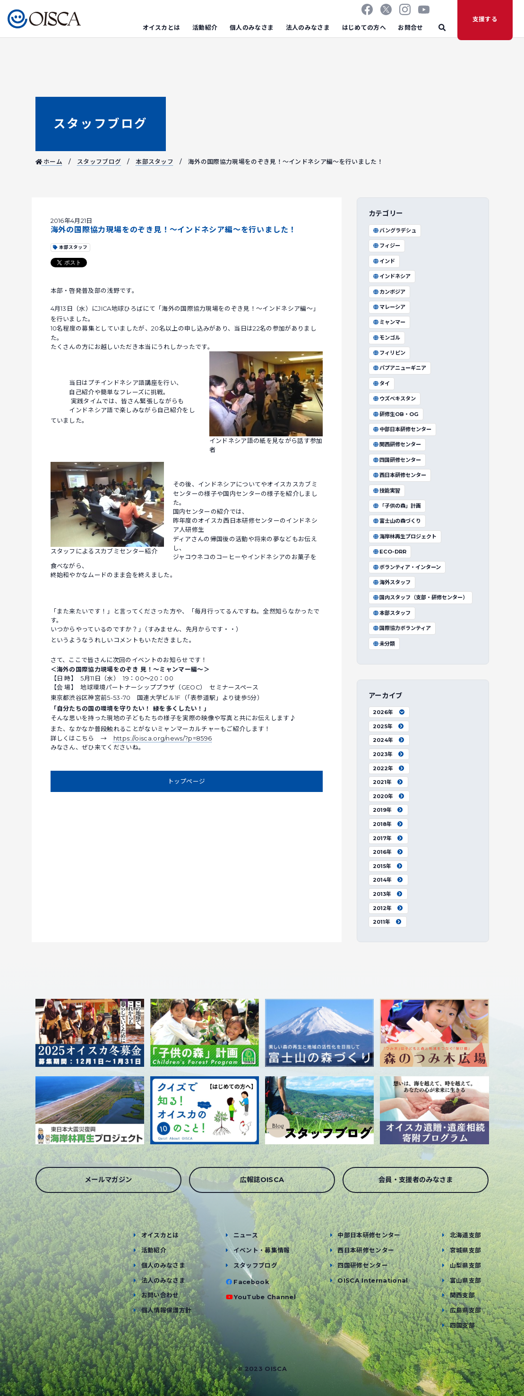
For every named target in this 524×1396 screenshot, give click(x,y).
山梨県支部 (465, 1265)
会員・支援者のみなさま (415, 1179)
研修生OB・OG (396, 414)
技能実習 (386, 490)
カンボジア (389, 292)
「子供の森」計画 (397, 505)
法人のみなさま (308, 27)
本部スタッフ (154, 161)
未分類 (384, 643)
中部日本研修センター (402, 429)
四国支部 (462, 1325)
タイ (381, 383)
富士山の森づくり (397, 521)
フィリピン (389, 352)
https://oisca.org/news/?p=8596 (162, 738)
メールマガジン (108, 1179)
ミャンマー (389, 322)
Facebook (251, 1281)
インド (384, 261)
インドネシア (392, 276)
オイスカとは (161, 27)
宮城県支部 (465, 1250)
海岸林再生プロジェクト (405, 536)
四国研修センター (397, 460)
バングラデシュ (394, 230)
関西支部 (462, 1295)
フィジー (386, 245)
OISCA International (372, 1280)
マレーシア (389, 307)
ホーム (49, 161)
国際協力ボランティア (402, 628)
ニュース (245, 1235)
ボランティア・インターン (407, 567)
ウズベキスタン (394, 398)
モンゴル (386, 337)
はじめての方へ (364, 27)
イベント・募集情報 (261, 1250)
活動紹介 (204, 27)
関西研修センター (397, 444)
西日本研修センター (399, 475)
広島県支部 (465, 1310)
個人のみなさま (252, 27)
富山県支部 (465, 1280)
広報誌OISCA (262, 1179)
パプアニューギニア (399, 368)
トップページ (187, 781)
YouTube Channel (265, 1297)
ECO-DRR (389, 551)
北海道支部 (465, 1235)
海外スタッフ (392, 582)
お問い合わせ (160, 1295)
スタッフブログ (100, 123)
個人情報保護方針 (166, 1310)
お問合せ (410, 27)
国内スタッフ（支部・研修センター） (420, 597)
